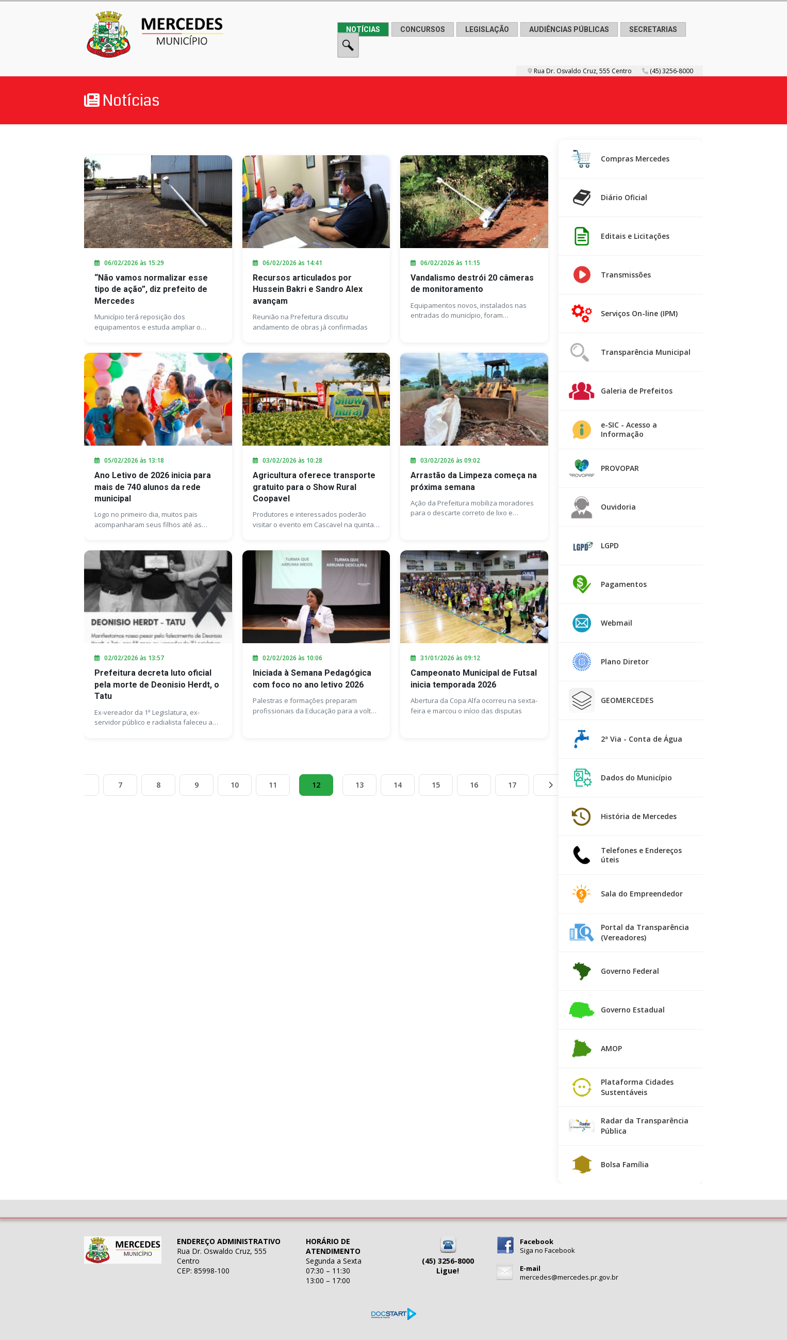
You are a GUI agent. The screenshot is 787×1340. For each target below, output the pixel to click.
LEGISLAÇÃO (487, 29)
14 (397, 785)
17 (512, 785)
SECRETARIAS (653, 29)
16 (474, 785)
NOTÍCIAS (363, 29)
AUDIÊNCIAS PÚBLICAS (569, 29)
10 (235, 785)
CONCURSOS (422, 29)
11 (273, 785)
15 (436, 785)
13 (359, 785)
